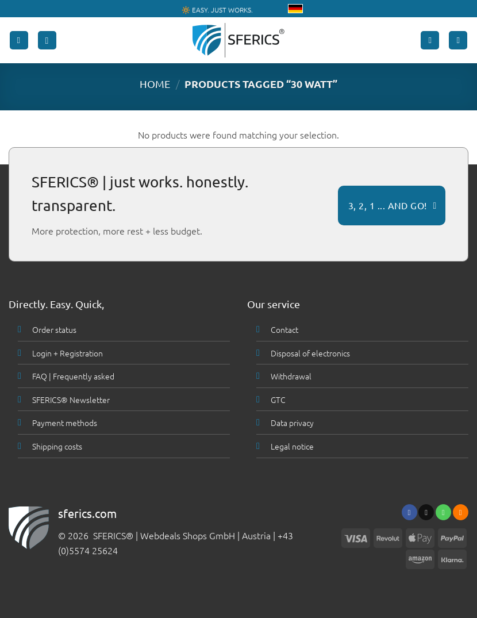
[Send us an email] (426, 512)
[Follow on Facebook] (409, 512)
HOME (155, 84)
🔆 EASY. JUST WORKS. (217, 9)
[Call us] (443, 512)
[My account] (430, 40)
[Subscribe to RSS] (460, 512)
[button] (19, 40)
